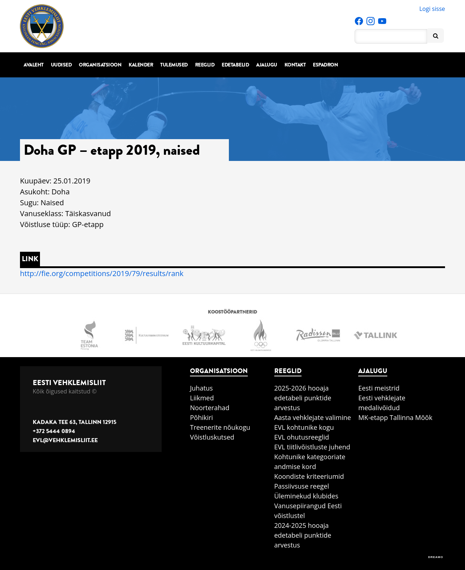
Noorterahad (210, 407)
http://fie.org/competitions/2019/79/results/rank (101, 273)
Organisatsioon (100, 65)
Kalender (141, 65)
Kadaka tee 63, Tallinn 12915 (74, 422)
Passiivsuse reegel (301, 486)
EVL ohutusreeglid (301, 437)
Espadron (325, 65)
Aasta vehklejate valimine (312, 417)
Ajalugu (266, 65)
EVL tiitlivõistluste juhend (312, 446)
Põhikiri (201, 417)
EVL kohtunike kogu (304, 427)
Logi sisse (432, 9)
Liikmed (202, 397)
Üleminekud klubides (306, 496)
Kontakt (295, 65)
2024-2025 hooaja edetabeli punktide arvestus (302, 535)
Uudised (61, 65)
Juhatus (201, 388)
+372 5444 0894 (54, 431)
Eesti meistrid (379, 388)
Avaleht (34, 65)
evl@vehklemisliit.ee (65, 440)
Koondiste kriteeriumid (309, 476)
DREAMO (435, 557)
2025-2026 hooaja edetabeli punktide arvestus (302, 398)
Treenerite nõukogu (220, 427)
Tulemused (174, 65)
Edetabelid (235, 65)
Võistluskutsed (212, 437)
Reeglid (205, 65)
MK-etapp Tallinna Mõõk (395, 417)
